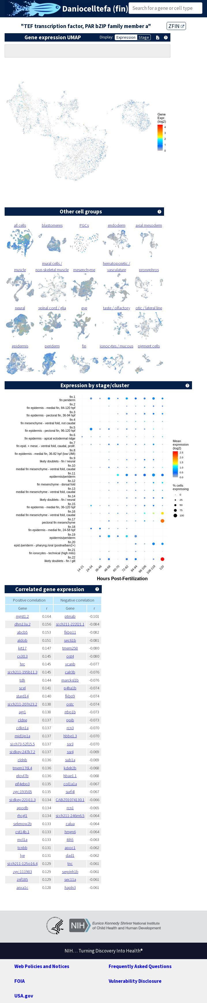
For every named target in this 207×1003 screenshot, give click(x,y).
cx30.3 (22, 656)
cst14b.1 (22, 831)
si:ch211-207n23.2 (22, 704)
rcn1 (70, 807)
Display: (106, 37)
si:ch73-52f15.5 (22, 744)
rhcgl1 (22, 815)
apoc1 (70, 847)
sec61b (70, 640)
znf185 (22, 879)
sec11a (70, 879)
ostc (70, 704)
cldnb (22, 759)
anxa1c (22, 887)
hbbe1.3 (70, 735)
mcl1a (22, 839)
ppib (70, 720)
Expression (126, 37)
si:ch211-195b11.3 (22, 672)
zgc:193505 (22, 791)
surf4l (70, 791)
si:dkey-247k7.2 (22, 751)
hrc (22, 664)
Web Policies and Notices (41, 966)
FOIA (19, 981)
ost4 (70, 656)
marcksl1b (70, 680)
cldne (22, 720)
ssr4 (70, 751)
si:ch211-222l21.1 (70, 624)
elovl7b (22, 775)
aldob (22, 640)
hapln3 (70, 887)
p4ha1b (70, 688)
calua (70, 823)
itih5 (70, 839)
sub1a (70, 759)
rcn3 (70, 727)
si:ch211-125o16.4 (22, 863)
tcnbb (22, 847)
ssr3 (70, 744)
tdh (22, 680)
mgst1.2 (22, 616)
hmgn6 (70, 831)
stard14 (22, 696)
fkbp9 (70, 696)
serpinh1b (70, 871)
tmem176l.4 (22, 768)
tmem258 (70, 648)
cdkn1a (22, 727)
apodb (22, 807)
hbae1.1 (70, 775)
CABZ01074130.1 (70, 799)
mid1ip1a (22, 735)
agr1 (22, 711)
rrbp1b (70, 711)
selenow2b (22, 823)
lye (22, 855)
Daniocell (79, 8)
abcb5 (22, 632)
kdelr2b (70, 768)
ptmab (70, 616)
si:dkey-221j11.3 (22, 799)
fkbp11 (70, 632)
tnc (70, 863)
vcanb (70, 664)
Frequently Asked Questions (140, 966)
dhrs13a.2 (22, 624)
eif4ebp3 (22, 783)
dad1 (70, 855)
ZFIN (176, 26)
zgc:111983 (22, 871)
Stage (144, 37)
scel (22, 688)
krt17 (22, 648)
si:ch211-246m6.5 (70, 815)
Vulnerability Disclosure (135, 981)
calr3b (70, 672)
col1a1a (70, 783)
